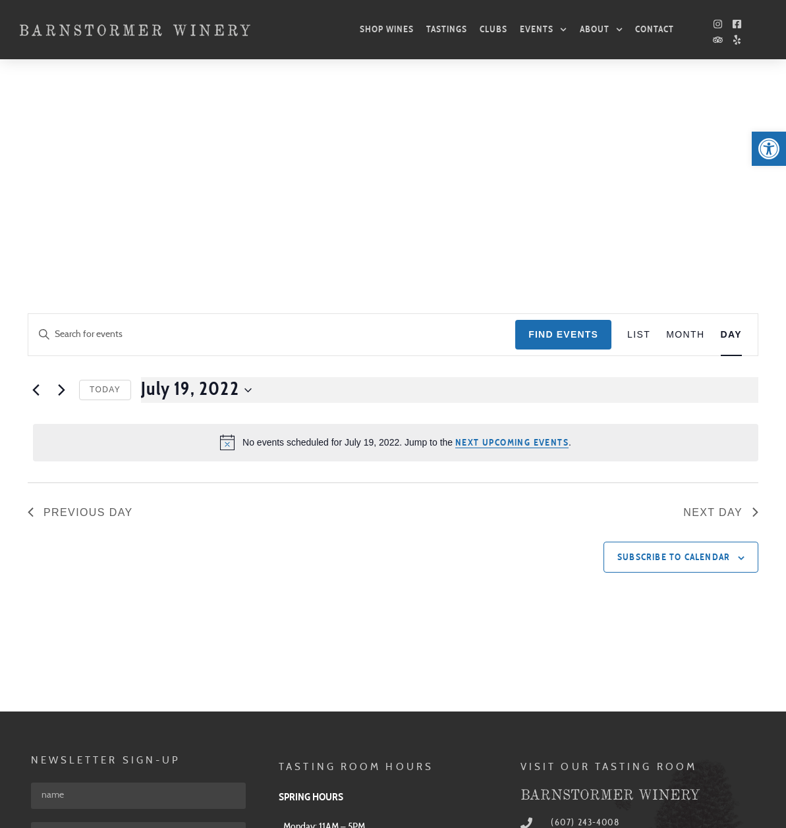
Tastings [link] (446, 29)
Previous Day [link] (80, 321)
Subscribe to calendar (673, 366)
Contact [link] (654, 29)
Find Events (563, 143)
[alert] (395, 251)
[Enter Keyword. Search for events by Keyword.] (271, 144)
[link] (769, 149)
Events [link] (543, 29)
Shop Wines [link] (387, 29)
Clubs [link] (493, 29)
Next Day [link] (720, 321)
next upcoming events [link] (512, 252)
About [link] (601, 29)
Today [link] (105, 198)
